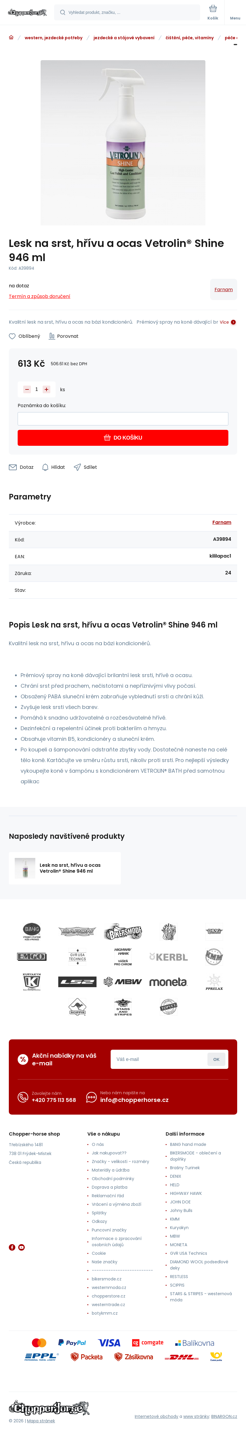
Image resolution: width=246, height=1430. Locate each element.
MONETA (178, 1245)
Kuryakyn (179, 1228)
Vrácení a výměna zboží (116, 1204)
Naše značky (104, 1262)
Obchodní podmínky (113, 1179)
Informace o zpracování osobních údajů (117, 1242)
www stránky (196, 1416)
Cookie (99, 1253)
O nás (98, 1144)
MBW (175, 1236)
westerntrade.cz (108, 1305)
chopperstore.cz (108, 1296)
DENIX (175, 1176)
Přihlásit (216, 1059)
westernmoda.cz (109, 1287)
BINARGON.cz (224, 1416)
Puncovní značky (109, 1230)
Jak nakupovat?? (109, 1153)
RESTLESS (179, 1277)
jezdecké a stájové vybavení (124, 38)
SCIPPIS (177, 1285)
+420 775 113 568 (54, 1100)
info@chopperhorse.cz (134, 1100)
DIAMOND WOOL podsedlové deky (199, 1265)
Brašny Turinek (185, 1168)
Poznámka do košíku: (42, 405)
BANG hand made (188, 1144)
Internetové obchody (156, 1416)
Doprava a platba (109, 1187)
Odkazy (99, 1221)
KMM (174, 1219)
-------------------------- (122, 1270)
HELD (174, 1185)
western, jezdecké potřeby (53, 38)
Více (224, 322)
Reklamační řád (108, 1196)
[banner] (27, 12)
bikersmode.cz (107, 1279)
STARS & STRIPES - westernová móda (201, 1297)
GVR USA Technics (188, 1253)
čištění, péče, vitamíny (190, 38)
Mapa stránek (41, 1421)
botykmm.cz (105, 1313)
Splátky (99, 1213)
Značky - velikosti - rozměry (120, 1161)
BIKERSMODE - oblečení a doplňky (195, 1156)
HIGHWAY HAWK (186, 1193)
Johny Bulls (181, 1210)
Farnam (224, 289)
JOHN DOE (180, 1202)
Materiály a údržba (110, 1170)
